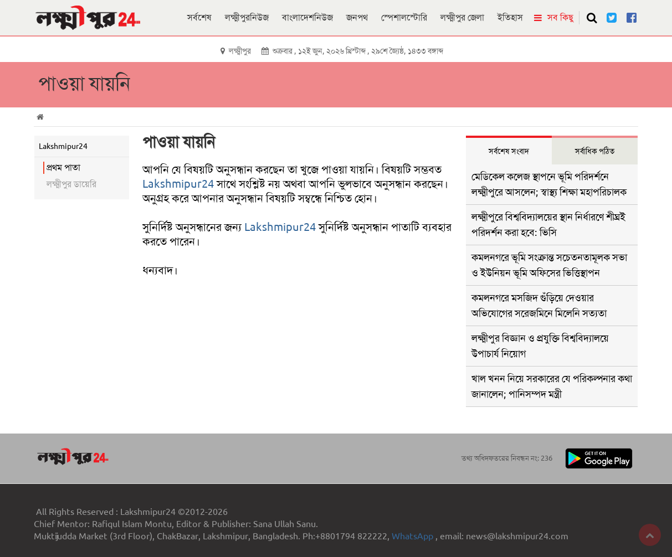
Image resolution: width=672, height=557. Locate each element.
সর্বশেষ (199, 17)
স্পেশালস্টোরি (404, 17)
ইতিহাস (510, 17)
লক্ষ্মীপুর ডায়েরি (71, 184)
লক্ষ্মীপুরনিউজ (247, 17)
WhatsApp (413, 536)
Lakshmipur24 (178, 184)
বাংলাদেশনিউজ (307, 17)
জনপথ (357, 17)
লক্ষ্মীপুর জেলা (462, 17)
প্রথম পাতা (63, 167)
